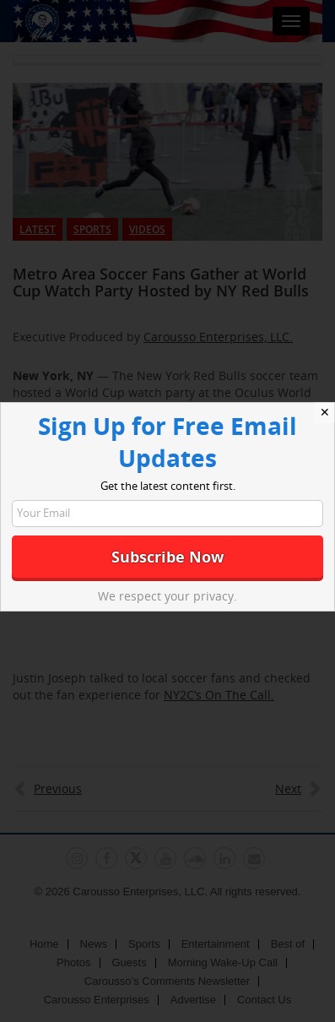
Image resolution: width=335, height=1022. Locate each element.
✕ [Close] (325, 412)
